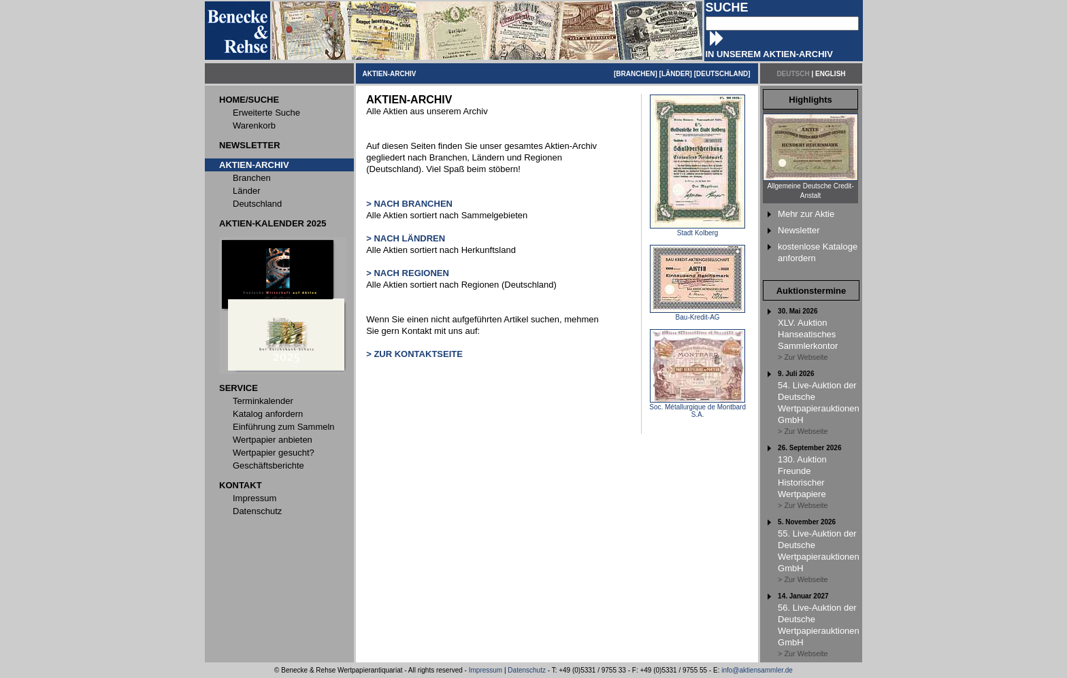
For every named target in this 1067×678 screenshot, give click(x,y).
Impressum (485, 670)
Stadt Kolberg (697, 230)
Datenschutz (527, 670)
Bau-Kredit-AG (697, 314)
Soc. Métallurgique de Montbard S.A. (697, 407)
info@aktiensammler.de (757, 670)
